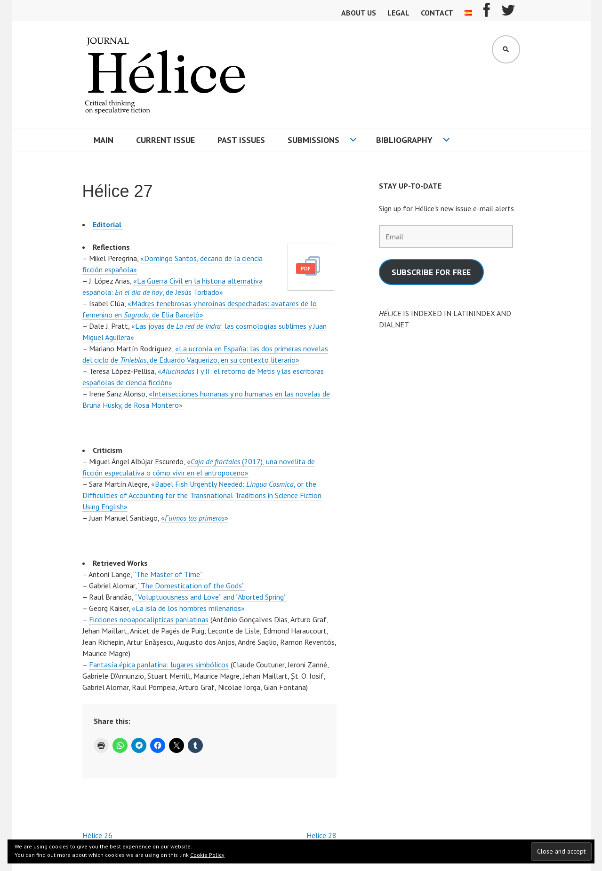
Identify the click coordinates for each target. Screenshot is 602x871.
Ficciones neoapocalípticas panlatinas (149, 619)
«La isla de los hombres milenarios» (188, 608)
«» (194, 518)
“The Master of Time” (168, 574)
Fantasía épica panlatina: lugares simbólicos (159, 664)
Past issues (241, 140)
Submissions (313, 140)
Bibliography (404, 140)
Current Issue (165, 140)
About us (358, 12)
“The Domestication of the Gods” (191, 585)
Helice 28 (321, 835)
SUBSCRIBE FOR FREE (431, 272)
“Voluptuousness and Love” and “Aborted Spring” (211, 597)
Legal (398, 12)
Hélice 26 (97, 835)
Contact (437, 12)
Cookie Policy (207, 854)
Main (103, 140)
